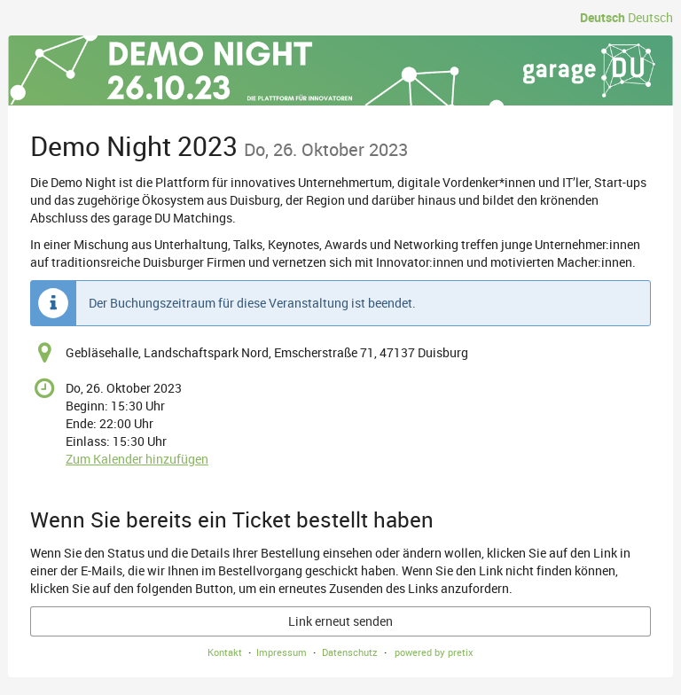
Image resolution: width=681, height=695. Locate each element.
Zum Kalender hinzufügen (137, 458)
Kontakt (224, 652)
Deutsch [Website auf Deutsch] (602, 17)
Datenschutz (350, 652)
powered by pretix (434, 652)
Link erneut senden (340, 621)
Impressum (281, 652)
